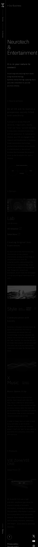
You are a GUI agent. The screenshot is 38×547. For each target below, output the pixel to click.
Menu (3, 531)
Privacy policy (12, 544)
